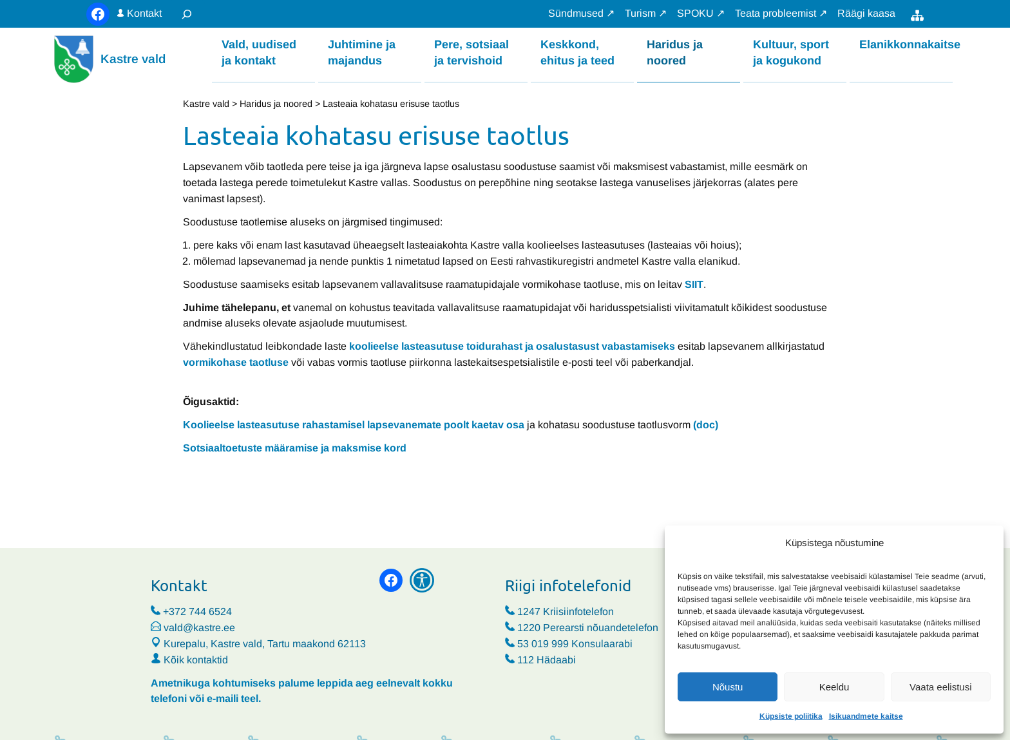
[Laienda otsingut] (187, 14)
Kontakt (144, 13)
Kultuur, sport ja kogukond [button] (791, 51)
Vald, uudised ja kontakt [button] (259, 51)
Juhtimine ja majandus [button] (361, 51)
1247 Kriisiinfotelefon (565, 611)
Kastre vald (133, 59)
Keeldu (834, 686)
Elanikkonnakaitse (906, 43)
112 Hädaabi (546, 659)
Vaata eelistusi (940, 686)
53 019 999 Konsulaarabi (575, 643)
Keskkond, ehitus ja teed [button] (577, 51)
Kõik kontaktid (196, 659)
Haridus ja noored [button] (675, 51)
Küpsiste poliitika (791, 716)
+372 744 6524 (197, 611)
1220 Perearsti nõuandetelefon (587, 627)
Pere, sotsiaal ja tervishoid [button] (471, 51)
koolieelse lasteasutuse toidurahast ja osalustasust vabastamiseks (512, 346)
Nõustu (727, 686)
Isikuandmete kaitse (866, 716)
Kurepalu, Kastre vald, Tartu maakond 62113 (258, 643)
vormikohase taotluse (236, 362)
